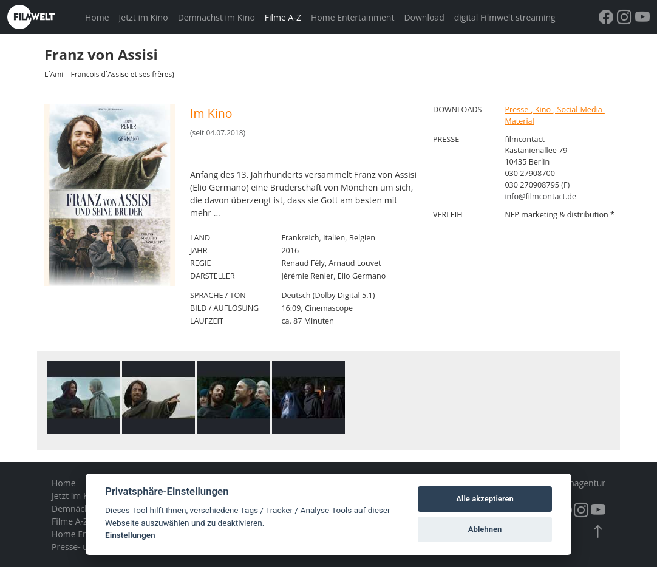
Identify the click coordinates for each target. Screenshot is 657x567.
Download (424, 17)
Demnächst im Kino (216, 17)
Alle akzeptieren (485, 498)
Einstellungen (130, 535)
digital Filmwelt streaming (505, 17)
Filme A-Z (283, 17)
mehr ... (205, 213)
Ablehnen (485, 529)
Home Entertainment (352, 17)
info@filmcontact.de (540, 196)
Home (97, 17)
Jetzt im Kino (143, 17)
